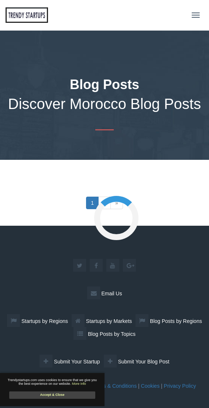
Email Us (104, 293)
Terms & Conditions (114, 386)
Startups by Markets (102, 321)
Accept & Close (52, 395)
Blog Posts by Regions (169, 321)
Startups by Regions (37, 321)
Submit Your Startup (70, 362)
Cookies (150, 386)
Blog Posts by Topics (104, 334)
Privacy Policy (180, 386)
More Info (79, 384)
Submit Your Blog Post (136, 362)
